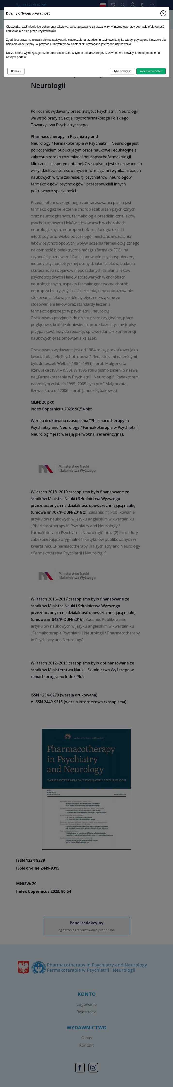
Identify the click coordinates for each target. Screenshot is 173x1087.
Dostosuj (16, 71)
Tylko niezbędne (122, 71)
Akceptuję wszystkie (151, 71)
